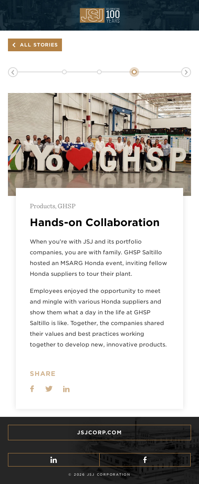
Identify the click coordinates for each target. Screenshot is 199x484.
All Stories (39, 45)
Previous (13, 72)
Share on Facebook (32, 388)
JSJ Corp (100, 15)
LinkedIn (66, 388)
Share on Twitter (49, 388)
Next (186, 72)
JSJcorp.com (99, 433)
